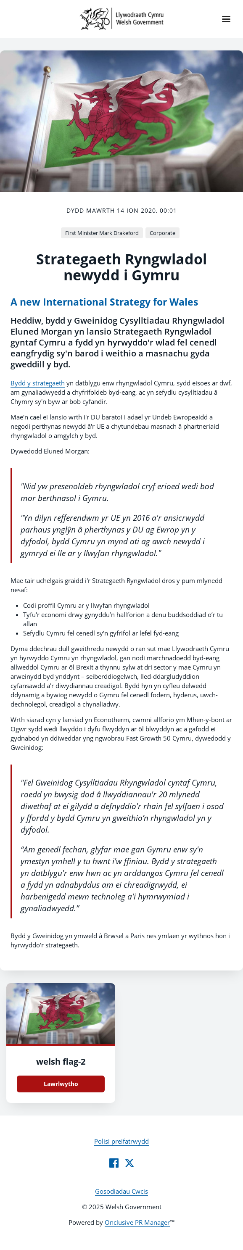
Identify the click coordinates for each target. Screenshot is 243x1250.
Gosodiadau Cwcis (121, 1191)
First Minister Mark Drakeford (102, 233)
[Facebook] (114, 1163)
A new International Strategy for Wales (104, 302)
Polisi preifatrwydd (121, 1141)
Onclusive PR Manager (137, 1222)
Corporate (162, 233)
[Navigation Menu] (226, 19)
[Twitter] (129, 1163)
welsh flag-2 (60, 1061)
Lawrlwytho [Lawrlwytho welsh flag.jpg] (61, 1084)
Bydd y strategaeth (38, 383)
